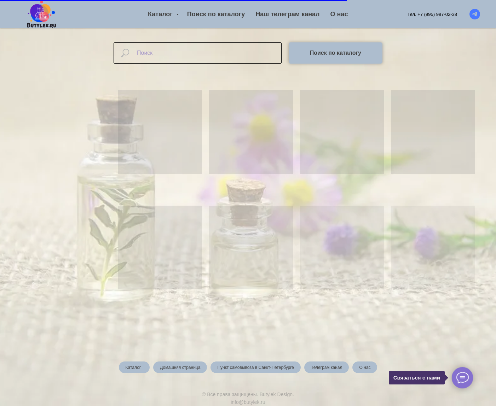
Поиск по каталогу (216, 14)
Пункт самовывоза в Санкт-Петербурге (255, 367)
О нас (339, 14)
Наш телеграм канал (287, 14)
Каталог (161, 14)
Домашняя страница (180, 367)
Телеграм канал (326, 367)
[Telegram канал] (474, 14)
